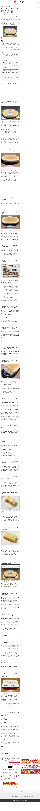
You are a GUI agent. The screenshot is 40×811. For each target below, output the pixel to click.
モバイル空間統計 (14, 796)
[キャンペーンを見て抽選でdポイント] (30, 762)
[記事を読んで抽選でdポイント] (30, 771)
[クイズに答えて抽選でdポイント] (30, 766)
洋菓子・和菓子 (8, 6)
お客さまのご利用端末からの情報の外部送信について (27, 796)
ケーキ (13, 6)
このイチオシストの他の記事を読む (13, 49)
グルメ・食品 (3, 6)
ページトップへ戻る (20, 791)
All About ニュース (7, 796)
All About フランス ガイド (13, 47)
